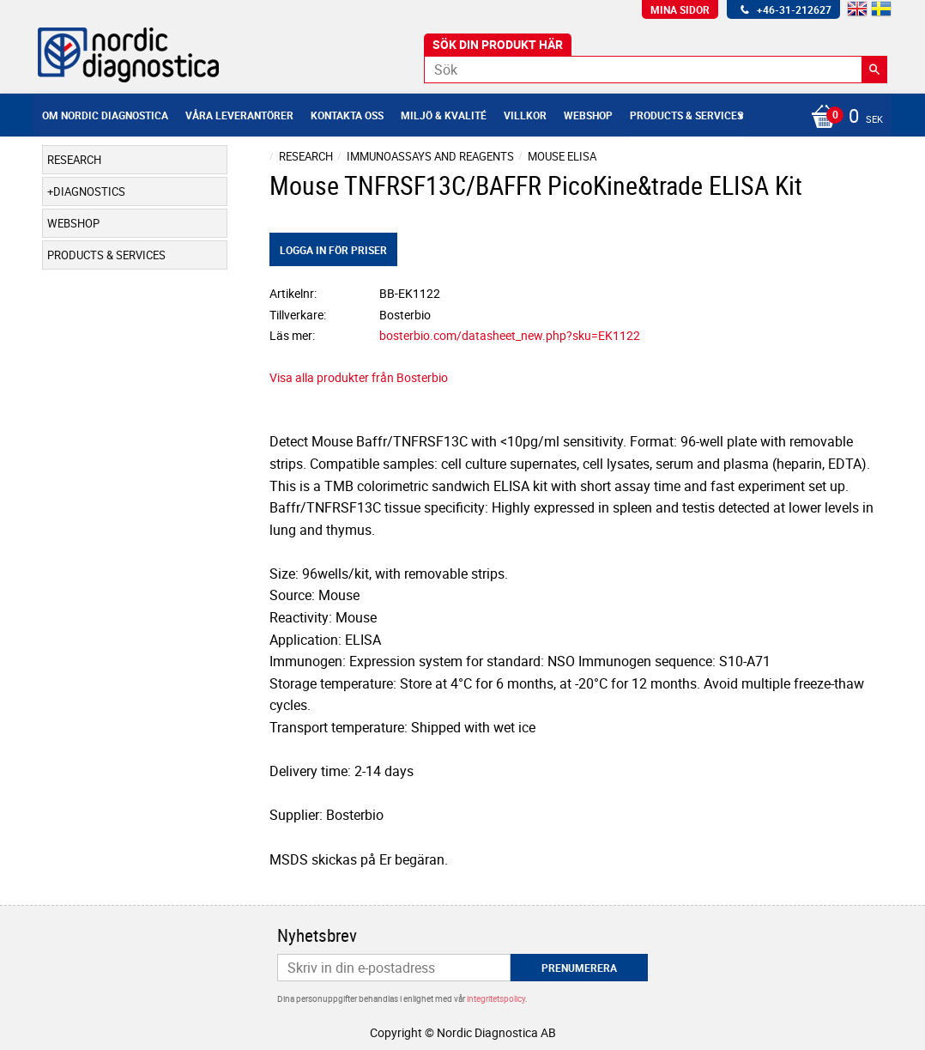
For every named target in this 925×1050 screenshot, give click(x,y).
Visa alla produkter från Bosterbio (358, 377)
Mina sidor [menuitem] (680, 9)
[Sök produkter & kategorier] (655, 69)
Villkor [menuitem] (525, 115)
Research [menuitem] (74, 159)
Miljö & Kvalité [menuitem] (444, 115)
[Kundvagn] (842, 118)
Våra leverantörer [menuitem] (239, 115)
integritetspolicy (496, 998)
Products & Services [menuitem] (686, 115)
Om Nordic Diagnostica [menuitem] (105, 115)
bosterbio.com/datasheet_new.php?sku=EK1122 (509, 335)
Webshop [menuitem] (588, 115)
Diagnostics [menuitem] (89, 191)
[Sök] (874, 69)
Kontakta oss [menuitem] (347, 115)
